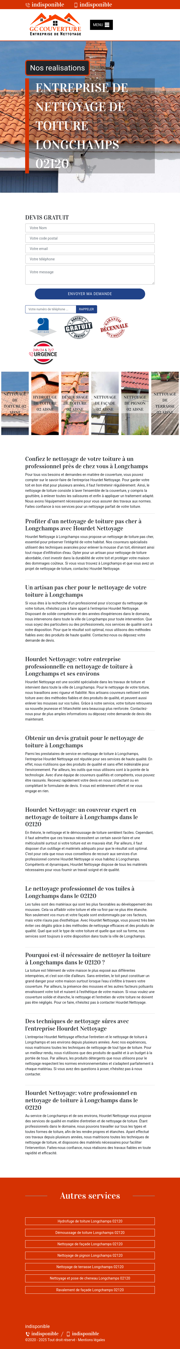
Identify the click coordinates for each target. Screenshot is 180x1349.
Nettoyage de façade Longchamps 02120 (90, 1244)
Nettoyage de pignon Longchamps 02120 (90, 1255)
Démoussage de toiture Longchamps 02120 (90, 1233)
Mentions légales (91, 1340)
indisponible (44, 4)
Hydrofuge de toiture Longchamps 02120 (90, 1221)
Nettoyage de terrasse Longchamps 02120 (90, 1267)
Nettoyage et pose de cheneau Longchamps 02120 (90, 1278)
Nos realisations (57, 67)
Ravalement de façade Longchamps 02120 (90, 1290)
